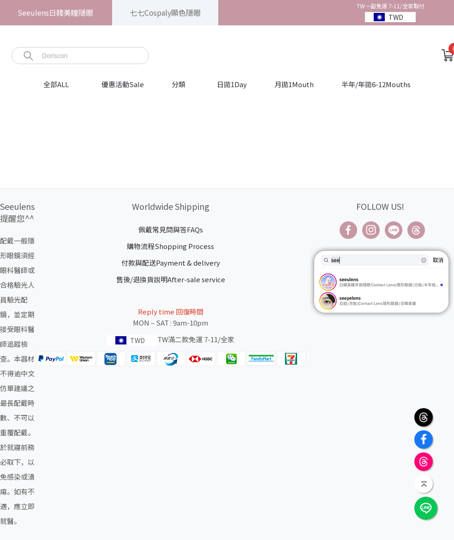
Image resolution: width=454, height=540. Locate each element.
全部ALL (56, 84)
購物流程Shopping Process (170, 246)
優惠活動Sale (123, 84)
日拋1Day (232, 84)
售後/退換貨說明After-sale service (170, 279)
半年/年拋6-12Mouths (376, 84)
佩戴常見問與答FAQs (170, 229)
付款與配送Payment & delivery (170, 262)
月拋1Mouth (294, 84)
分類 (178, 84)
